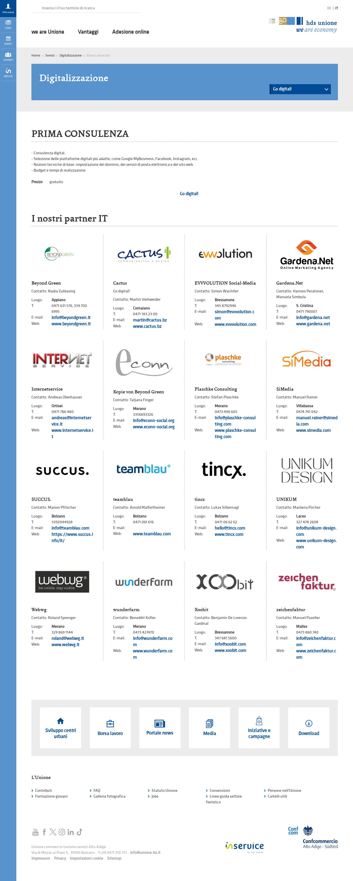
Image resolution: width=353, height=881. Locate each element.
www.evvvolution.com (235, 324)
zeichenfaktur (290, 609)
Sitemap (114, 858)
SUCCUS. (41, 499)
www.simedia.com (313, 430)
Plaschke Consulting (216, 389)
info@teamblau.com (70, 528)
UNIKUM (286, 499)
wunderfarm (126, 609)
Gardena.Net (289, 283)
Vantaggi (88, 32)
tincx (200, 499)
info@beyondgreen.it (71, 317)
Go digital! (300, 90)
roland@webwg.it (68, 638)
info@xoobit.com (230, 644)
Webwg (39, 609)
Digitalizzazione (71, 55)
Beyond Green (46, 283)
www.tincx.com (229, 534)
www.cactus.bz (147, 326)
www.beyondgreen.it (71, 324)
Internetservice (47, 389)
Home (35, 55)
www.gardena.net (313, 324)
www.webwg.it (65, 644)
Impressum (40, 858)
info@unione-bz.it (145, 852)
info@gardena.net (313, 317)
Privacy (60, 858)
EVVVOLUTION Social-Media (225, 283)
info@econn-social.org (153, 420)
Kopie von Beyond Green (138, 392)
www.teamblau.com (152, 534)
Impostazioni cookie (86, 858)
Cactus (120, 283)
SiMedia (285, 389)
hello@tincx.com (230, 528)
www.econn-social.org (153, 427)
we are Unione (47, 32)
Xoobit (201, 609)
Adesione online (130, 32)
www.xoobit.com (230, 650)
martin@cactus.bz (150, 320)
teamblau (123, 499)
